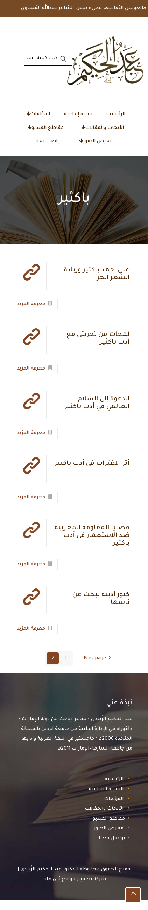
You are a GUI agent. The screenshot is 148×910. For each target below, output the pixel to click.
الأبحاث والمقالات (104, 818)
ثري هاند (51, 889)
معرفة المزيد (31, 314)
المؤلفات (114, 809)
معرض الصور (109, 838)
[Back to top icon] (133, 895)
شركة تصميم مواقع (84, 889)
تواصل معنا (112, 848)
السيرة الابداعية (106, 799)
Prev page (98, 668)
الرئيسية (114, 789)
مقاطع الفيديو (109, 828)
